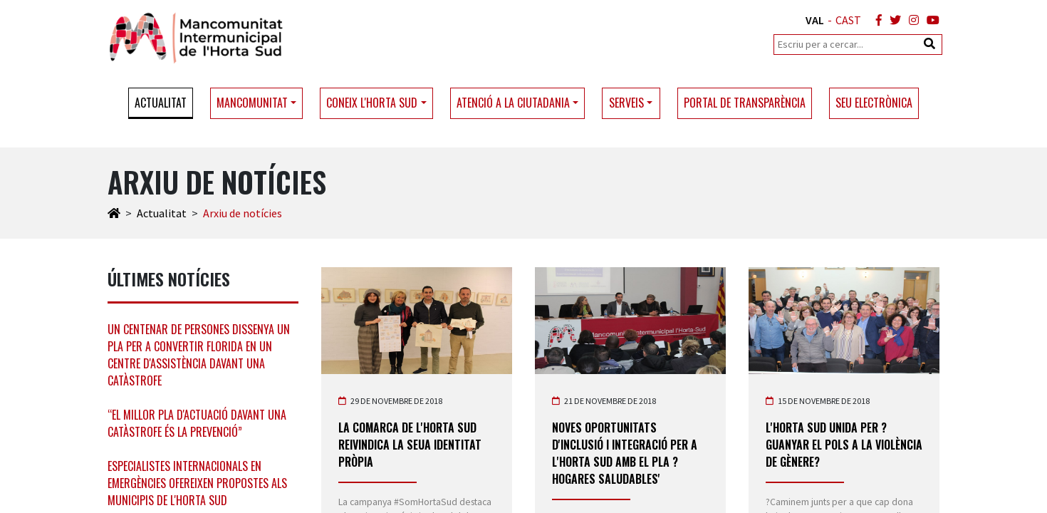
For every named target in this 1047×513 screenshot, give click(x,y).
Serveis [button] (626, 102)
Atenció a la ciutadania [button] (513, 102)
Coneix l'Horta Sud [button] (371, 102)
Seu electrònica (873, 102)
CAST (848, 20)
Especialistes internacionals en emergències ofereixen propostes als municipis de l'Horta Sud (197, 483)
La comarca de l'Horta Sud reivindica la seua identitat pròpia (409, 444)
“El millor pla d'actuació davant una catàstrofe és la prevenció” (197, 423)
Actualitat (161, 102)
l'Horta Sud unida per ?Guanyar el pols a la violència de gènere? (844, 444)
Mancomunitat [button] (252, 102)
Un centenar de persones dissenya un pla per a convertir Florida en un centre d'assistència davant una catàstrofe (199, 355)
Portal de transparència (745, 102)
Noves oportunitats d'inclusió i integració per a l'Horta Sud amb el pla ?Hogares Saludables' (624, 453)
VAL (815, 20)
